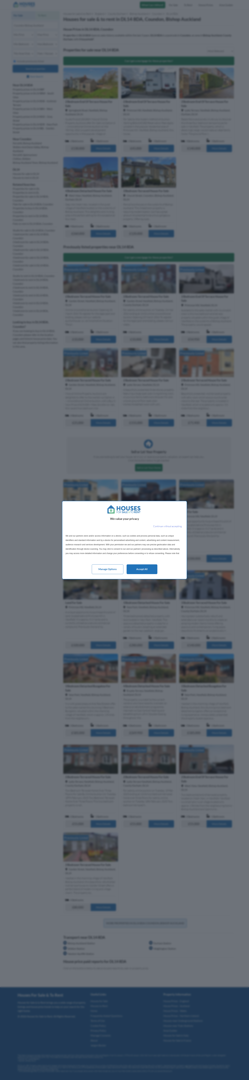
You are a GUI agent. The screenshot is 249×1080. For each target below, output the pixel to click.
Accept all (141, 569)
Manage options (107, 569)
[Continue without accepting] (167, 526)
